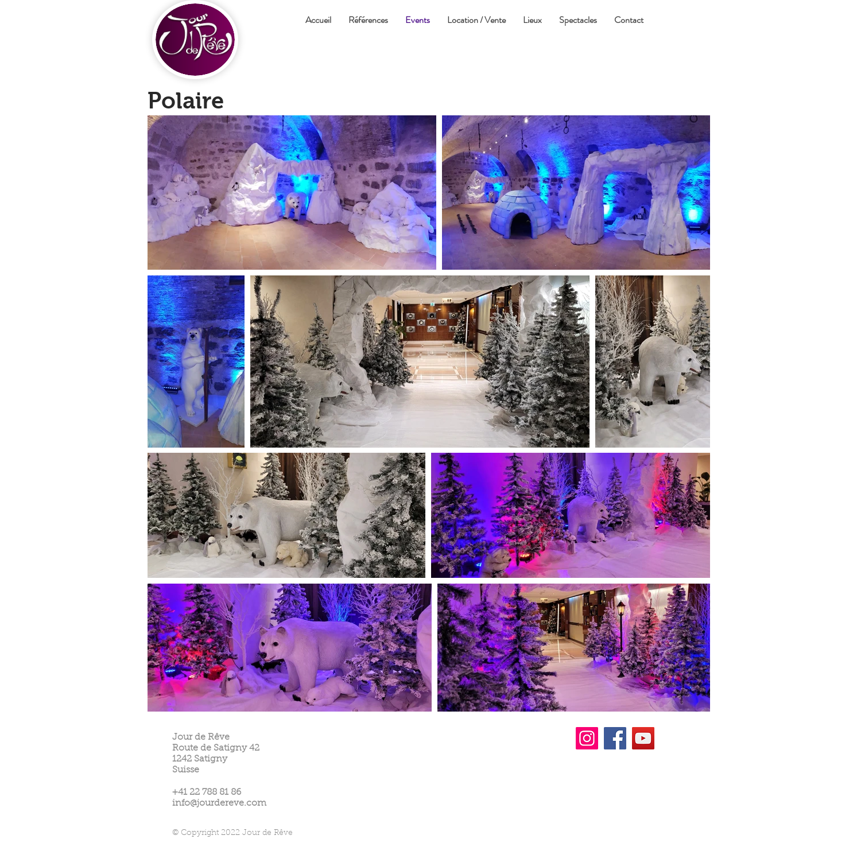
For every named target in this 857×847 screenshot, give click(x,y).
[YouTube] (643, 738)
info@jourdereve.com (219, 803)
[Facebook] (615, 738)
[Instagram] (587, 738)
